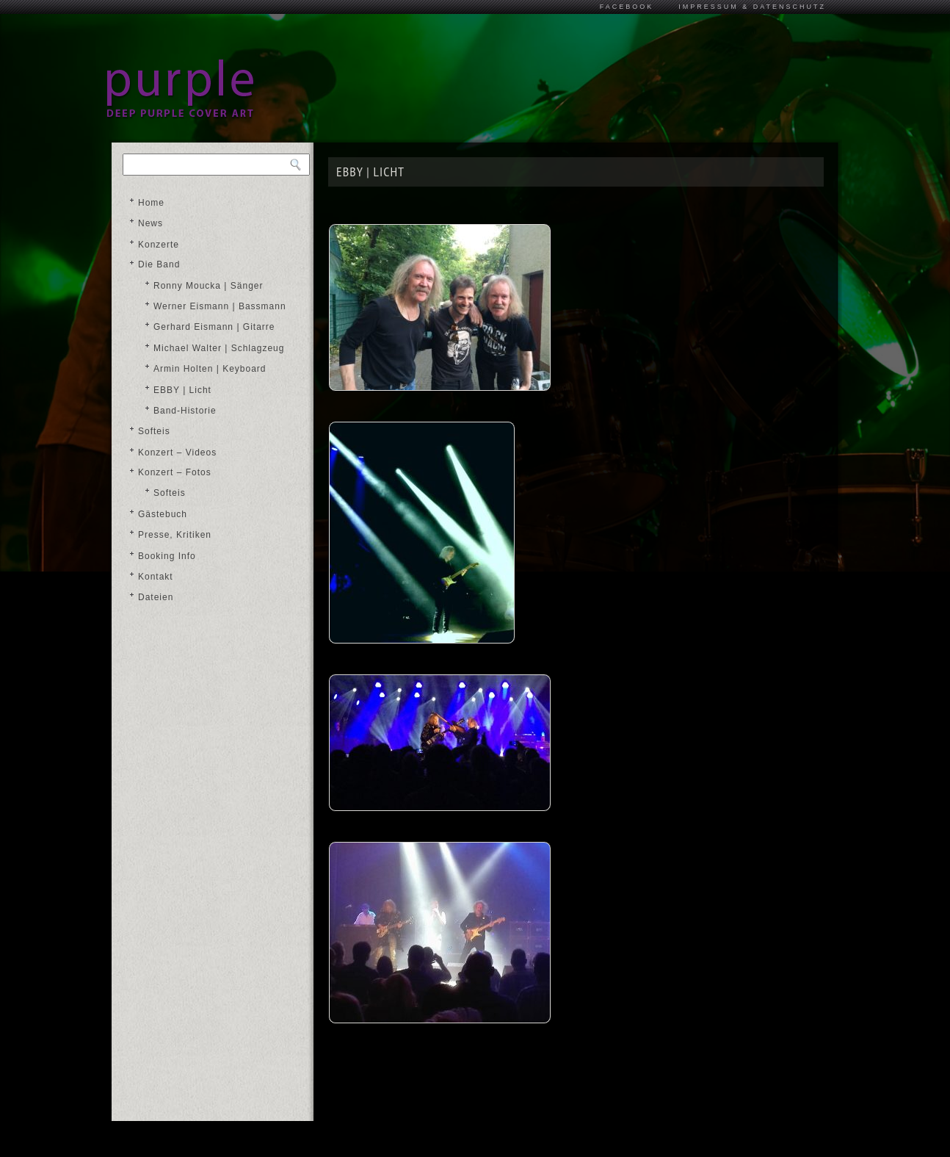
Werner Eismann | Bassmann (219, 306)
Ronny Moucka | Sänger (208, 286)
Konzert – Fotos (174, 472)
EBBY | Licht (182, 390)
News (150, 223)
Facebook (627, 6)
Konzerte (158, 244)
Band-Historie (185, 411)
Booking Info (167, 556)
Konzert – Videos (177, 452)
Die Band (159, 264)
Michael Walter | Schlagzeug (218, 348)
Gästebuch (162, 514)
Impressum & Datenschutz (752, 6)
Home (151, 203)
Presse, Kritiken (174, 535)
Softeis (154, 431)
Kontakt (155, 577)
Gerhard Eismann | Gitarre (214, 327)
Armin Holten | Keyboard (209, 369)
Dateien (155, 597)
